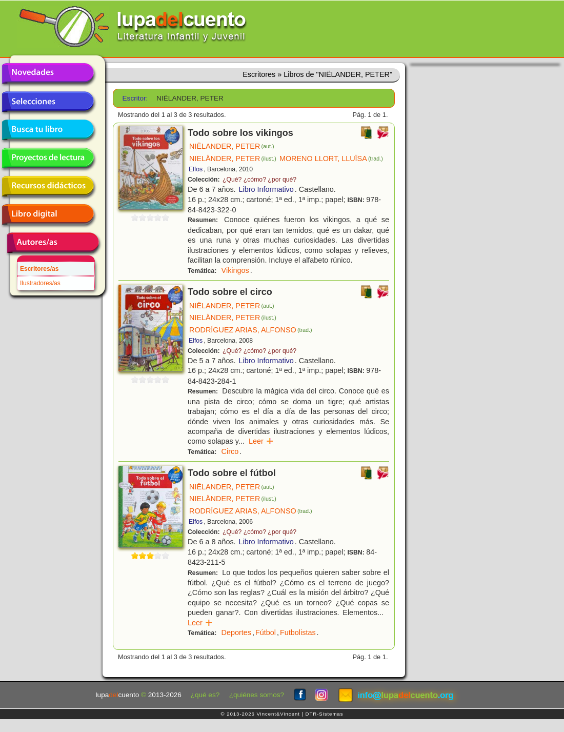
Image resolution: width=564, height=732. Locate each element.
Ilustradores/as (40, 283)
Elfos (196, 169)
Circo (230, 451)
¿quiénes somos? (256, 695)
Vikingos (235, 270)
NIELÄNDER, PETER (232, 158)
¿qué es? (205, 695)
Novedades (48, 73)
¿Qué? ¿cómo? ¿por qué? (259, 179)
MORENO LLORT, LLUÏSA (331, 158)
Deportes (236, 632)
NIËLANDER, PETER (231, 146)
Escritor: (135, 98)
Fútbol (265, 632)
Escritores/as (39, 268)
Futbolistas (298, 632)
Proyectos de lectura (48, 158)
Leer (261, 441)
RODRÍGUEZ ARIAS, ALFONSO (250, 330)
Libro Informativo (266, 189)
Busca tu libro (48, 130)
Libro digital (48, 214)
